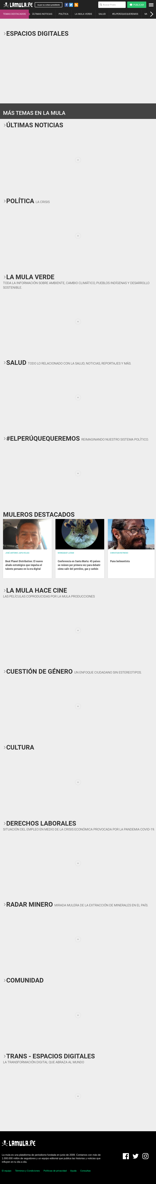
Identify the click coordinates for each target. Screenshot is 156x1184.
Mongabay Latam (66, 553)
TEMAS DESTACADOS (14, 14)
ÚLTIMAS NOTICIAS (42, 14)
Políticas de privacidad (55, 1170)
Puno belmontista (120, 561)
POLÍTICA (63, 14)
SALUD (102, 14)
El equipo (6, 1170)
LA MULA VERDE (83, 14)
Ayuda (73, 1170)
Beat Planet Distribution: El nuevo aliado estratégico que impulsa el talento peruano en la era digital (24, 565)
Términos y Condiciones (27, 1170)
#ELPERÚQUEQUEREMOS (125, 14)
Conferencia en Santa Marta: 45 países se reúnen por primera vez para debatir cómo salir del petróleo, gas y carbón (79, 565)
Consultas (85, 1170)
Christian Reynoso (119, 553)
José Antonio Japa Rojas (17, 553)
